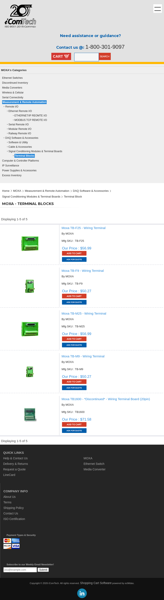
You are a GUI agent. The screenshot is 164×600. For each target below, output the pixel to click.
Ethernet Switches (12, 77)
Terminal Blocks (24, 155)
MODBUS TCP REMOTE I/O (30, 120)
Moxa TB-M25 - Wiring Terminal (84, 313)
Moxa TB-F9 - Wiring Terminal (83, 270)
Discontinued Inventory (15, 82)
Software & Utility (18, 142)
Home (6, 190)
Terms (7, 502)
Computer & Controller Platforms (20, 160)
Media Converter (95, 469)
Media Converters (12, 87)
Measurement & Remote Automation (24, 102)
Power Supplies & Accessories (19, 170)
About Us (9, 496)
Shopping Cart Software (96, 583)
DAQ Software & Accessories (21, 137)
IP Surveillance (10, 165)
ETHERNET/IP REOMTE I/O (30, 115)
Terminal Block (73, 196)
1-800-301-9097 (105, 47)
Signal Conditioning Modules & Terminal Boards (35, 151)
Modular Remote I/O (19, 128)
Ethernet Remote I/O (20, 111)
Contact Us (10, 513)
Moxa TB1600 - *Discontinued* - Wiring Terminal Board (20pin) (106, 399)
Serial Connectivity (12, 97)
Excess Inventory (11, 175)
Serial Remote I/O (18, 124)
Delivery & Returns (15, 463)
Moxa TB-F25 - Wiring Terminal (83, 228)
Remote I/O (11, 106)
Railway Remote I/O (19, 133)
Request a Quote (14, 469)
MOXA (17, 190)
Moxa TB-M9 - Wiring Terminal (83, 356)
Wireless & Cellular (13, 92)
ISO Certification (14, 519)
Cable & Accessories (20, 146)
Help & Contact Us (15, 458)
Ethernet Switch (94, 463)
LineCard (9, 475)
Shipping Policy (13, 508)
